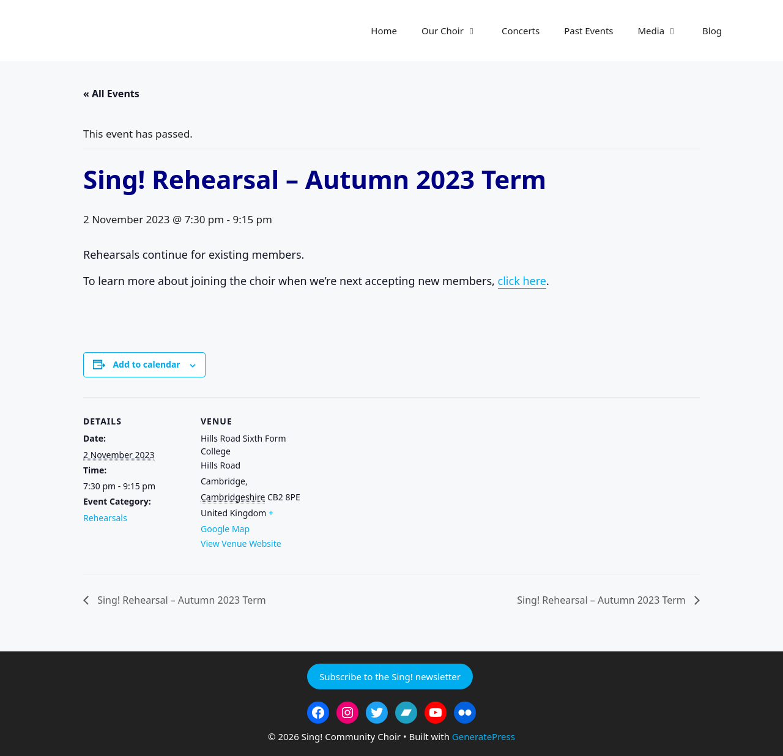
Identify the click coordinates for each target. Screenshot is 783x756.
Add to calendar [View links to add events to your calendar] (146, 364)
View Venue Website (241, 543)
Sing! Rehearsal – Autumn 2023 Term (180, 600)
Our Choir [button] (455, 30)
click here (522, 280)
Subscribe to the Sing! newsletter (390, 676)
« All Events (111, 93)
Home (384, 30)
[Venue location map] (382, 481)
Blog (712, 30)
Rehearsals (105, 518)
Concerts (521, 30)
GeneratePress (483, 736)
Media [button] (664, 30)
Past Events (588, 30)
